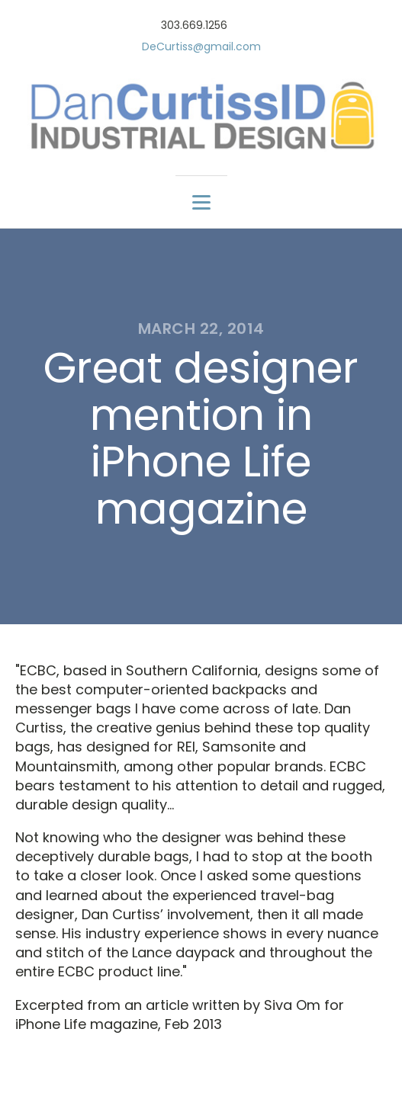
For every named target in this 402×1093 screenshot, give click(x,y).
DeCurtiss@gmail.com (201, 47)
